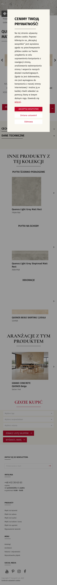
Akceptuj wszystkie (29, 109)
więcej (18, 102)
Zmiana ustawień (28, 115)
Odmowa (28, 122)
